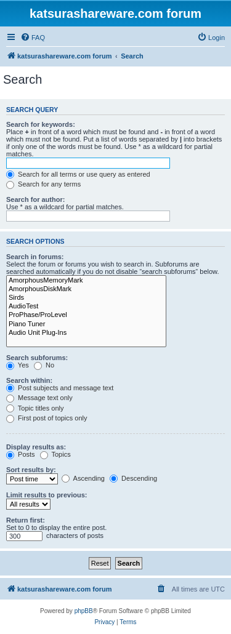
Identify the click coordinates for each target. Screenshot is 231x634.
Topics (55, 454)
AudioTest (86, 306)
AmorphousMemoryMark (86, 280)
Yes (17, 365)
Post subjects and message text (59, 387)
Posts (20, 454)
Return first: (25, 520)
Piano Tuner (86, 324)
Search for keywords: (40, 124)
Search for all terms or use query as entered (78, 174)
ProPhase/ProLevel (86, 315)
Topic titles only (34, 408)
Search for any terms (43, 184)
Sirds (86, 298)
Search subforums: (37, 357)
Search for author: (35, 199)
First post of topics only (46, 418)
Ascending (83, 478)
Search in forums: (35, 256)
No (44, 365)
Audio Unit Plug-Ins (86, 333)
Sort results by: (31, 469)
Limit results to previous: (46, 495)
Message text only (39, 397)
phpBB (84, 611)
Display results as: (36, 447)
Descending (133, 478)
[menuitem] (32, 37)
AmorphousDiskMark (86, 289)
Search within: (29, 380)
